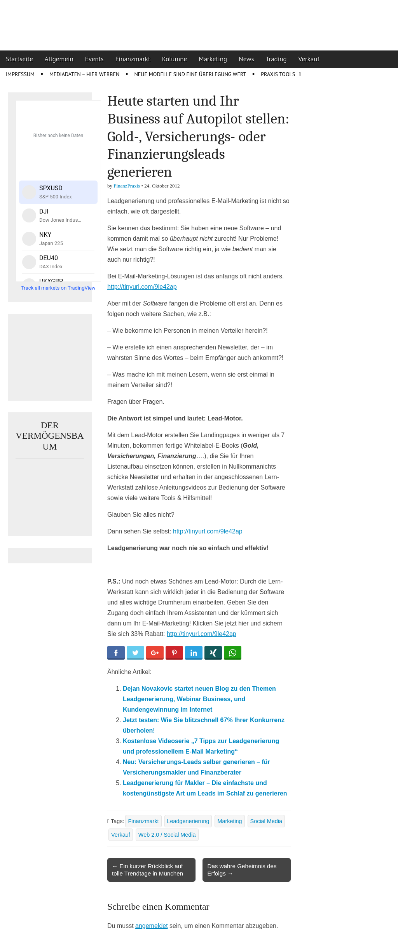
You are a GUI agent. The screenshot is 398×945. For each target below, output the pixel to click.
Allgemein (59, 59)
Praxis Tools (278, 74)
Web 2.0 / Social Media (167, 835)
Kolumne (174, 59)
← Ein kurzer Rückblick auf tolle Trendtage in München (147, 869)
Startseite (19, 59)
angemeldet (151, 925)
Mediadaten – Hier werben (84, 74)
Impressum (20, 74)
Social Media (266, 821)
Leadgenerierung (188, 821)
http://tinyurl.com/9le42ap (142, 286)
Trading (276, 59)
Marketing (213, 59)
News (246, 59)
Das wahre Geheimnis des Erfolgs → (241, 869)
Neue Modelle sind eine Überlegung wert (190, 74)
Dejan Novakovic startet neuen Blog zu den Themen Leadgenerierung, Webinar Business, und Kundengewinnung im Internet (199, 699)
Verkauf (308, 59)
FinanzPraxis (126, 186)
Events (94, 59)
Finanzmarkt (132, 59)
